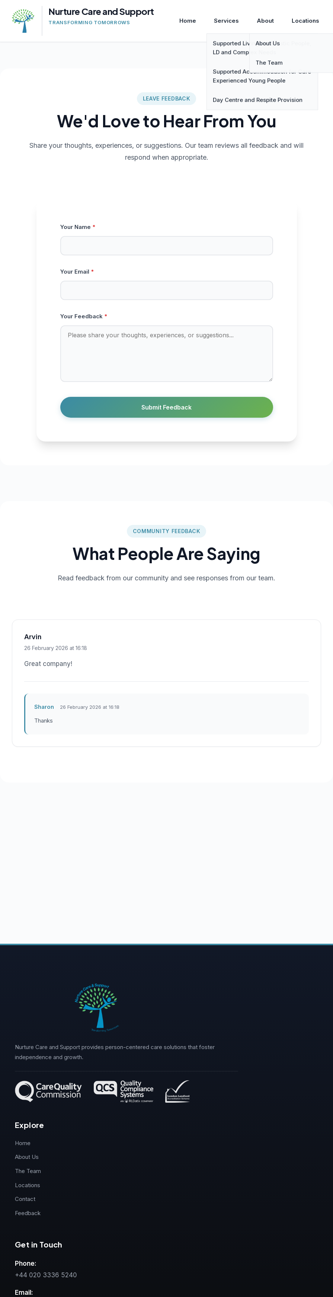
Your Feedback (83, 316)
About (265, 20)
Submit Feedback (166, 407)
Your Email (77, 271)
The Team (28, 1171)
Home (187, 20)
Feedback (28, 1213)
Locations (305, 20)
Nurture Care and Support (101, 11)
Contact (25, 1198)
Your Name (77, 226)
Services (226, 20)
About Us (27, 1156)
